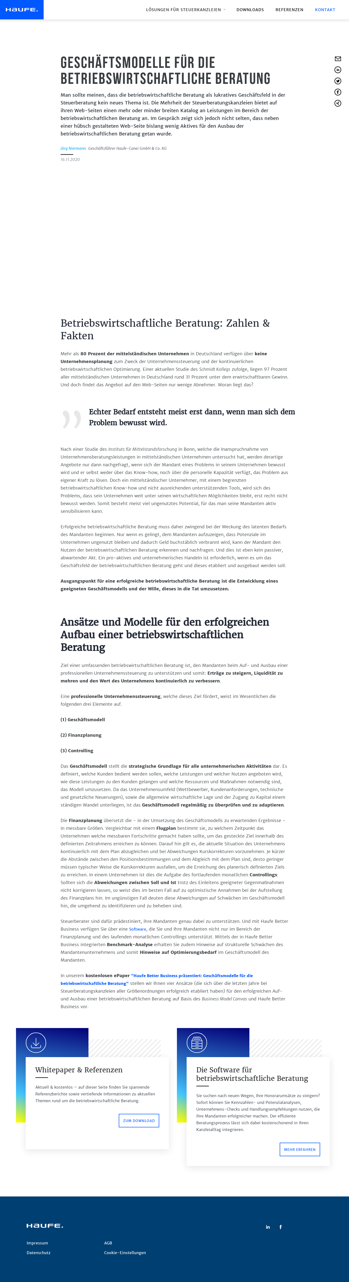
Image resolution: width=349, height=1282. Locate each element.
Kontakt (325, 9)
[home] (22, 9)
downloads (250, 9)
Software (137, 929)
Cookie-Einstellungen (125, 1252)
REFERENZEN (289, 9)
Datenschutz (38, 1252)
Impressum (37, 1243)
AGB (108, 1243)
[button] (185, 9)
